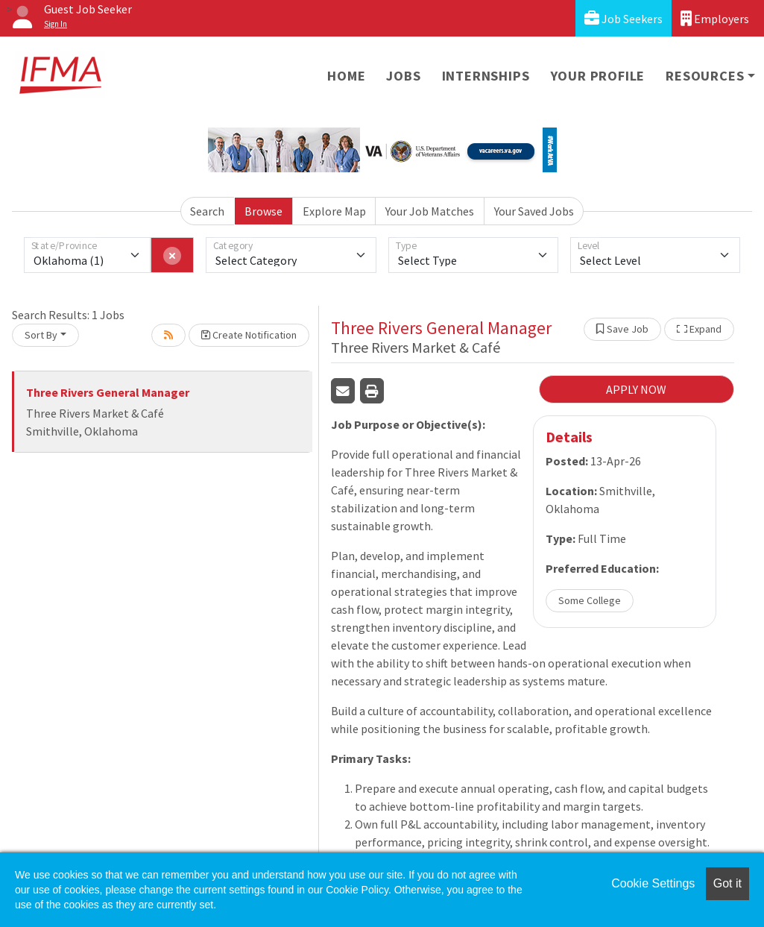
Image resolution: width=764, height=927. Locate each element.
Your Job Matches (429, 211)
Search (207, 211)
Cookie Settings (653, 883)
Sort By (41, 335)
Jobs (403, 75)
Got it (727, 883)
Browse (263, 211)
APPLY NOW (636, 389)
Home (346, 75)
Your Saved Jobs (534, 211)
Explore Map (334, 211)
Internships (486, 75)
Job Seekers (623, 18)
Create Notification (249, 335)
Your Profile (598, 75)
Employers (715, 18)
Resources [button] (705, 75)
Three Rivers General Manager (107, 392)
